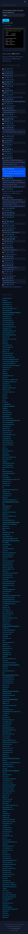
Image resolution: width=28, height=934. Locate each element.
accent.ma (5, 901)
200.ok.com (5, 703)
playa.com (5, 475)
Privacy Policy (10, 926)
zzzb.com (5, 550)
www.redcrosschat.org (8, 363)
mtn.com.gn (5, 833)
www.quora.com (7, 414)
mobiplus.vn (5, 825)
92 (12, 95)
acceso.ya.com (6, 245)
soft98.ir (4, 888)
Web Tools (7, 5)
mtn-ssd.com (6, 485)
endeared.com (6, 624)
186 (12, 119)
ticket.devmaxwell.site (8, 695)
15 (13, 169)
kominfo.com (6, 607)
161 (12, 247)
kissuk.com (17, 287)
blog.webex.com (7, 412)
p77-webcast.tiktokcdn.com (10, 805)
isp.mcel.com (6, 717)
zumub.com (5, 410)
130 (13, 208)
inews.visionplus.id (7, 614)
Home (2, 5)
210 (10, 221)
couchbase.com (6, 829)
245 (12, 252)
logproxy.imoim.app (8, 162)
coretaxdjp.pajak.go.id (8, 589)
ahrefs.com (5, 754)
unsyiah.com (6, 817)
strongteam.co (6, 813)
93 (12, 99)
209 (11, 212)
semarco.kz (5, 685)
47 (12, 260)
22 (12, 178)
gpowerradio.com (7, 471)
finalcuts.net (5, 337)
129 (12, 127)
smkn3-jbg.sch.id (7, 536)
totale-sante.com (7, 744)
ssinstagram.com (7, 823)
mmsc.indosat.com (7, 683)
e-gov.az (4, 394)
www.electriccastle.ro (8, 882)
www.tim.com (6, 746)
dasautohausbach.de (8, 583)
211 (10, 225)
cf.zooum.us (5, 915)
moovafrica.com (6, 866)
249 (11, 239)
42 (12, 243)
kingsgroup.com (6, 302)
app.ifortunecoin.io (7, 451)
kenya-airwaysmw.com (9, 116)
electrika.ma (5, 697)
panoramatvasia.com (8, 734)
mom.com (5, 669)
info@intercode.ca (16, 928)
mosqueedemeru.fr (8, 112)
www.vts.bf (5, 890)
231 (8, 243)
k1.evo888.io (5, 542)
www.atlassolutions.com (9, 864)
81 (12, 90)
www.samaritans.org (8, 671)
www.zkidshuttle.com (8, 520)
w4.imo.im (18, 56)
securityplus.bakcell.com (9, 381)
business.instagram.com (9, 516)
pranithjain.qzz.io (7, 722)
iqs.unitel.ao (5, 384)
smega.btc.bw (6, 508)
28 (10, 114)
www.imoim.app (7, 164)
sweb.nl (4, 371)
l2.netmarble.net (7, 781)
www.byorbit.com (7, 575)
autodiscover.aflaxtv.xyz (9, 512)
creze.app (5, 546)
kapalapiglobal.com (7, 728)
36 (10, 243)
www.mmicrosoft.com (8, 819)
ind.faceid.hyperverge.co (9, 662)
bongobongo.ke (6, 693)
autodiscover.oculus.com (9, 339)
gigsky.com (5, 797)
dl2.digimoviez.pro (7, 565)
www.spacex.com (7, 306)
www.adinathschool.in (8, 599)
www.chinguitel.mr (7, 465)
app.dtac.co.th (6, 616)
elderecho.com (6, 273)
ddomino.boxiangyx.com (9, 457)
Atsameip (13, 5)
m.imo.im (11, 56)
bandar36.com (6, 726)
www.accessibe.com (8, 679)
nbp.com (4, 396)
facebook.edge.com (8, 324)
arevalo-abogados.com (9, 267)
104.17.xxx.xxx (6, 646)
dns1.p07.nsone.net (7, 353)
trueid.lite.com (6, 610)
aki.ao (4, 400)
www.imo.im (6, 61)
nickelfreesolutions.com (9, 331)
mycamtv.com (6, 483)
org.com (4, 838)
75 (12, 73)
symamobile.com (7, 345)
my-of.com (5, 88)
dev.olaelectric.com (7, 467)
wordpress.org (6, 880)
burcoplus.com (6, 75)
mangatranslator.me (8, 677)
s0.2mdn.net (5, 701)
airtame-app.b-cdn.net (8, 821)
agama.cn (5, 689)
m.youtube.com (6, 432)
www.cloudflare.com (8, 569)
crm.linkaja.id (6, 477)
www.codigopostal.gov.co (9, 842)
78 (12, 123)
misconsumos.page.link (9, 785)
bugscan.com (6, 815)
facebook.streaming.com (9, 886)
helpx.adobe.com (7, 807)
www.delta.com (6, 316)
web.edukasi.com (7, 648)
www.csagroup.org (7, 709)
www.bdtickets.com (8, 681)
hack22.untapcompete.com (10, 909)
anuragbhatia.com (7, 899)
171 (13, 217)
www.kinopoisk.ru (7, 907)
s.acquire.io (5, 605)
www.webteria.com (8, 125)
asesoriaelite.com (7, 269)
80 (12, 86)
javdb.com (5, 343)
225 (13, 136)
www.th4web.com (7, 563)
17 (12, 230)
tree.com (4, 559)
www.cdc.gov (6, 349)
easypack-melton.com (9, 236)
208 (11, 208)
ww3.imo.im (6, 58)
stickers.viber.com (7, 862)
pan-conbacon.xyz (7, 612)
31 (12, 189)
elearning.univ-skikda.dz (9, 884)
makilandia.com (7, 241)
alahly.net (5, 373)
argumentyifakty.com (8, 228)
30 (12, 114)
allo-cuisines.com (7, 79)
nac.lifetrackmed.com (8, 791)
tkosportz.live (6, 534)
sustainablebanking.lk (8, 473)
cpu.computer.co (7, 893)
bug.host (4, 300)
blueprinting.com (7, 298)
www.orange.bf (6, 544)
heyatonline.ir (6, 455)
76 (12, 77)
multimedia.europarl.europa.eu (11, 365)
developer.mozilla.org (8, 357)
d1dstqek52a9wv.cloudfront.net (11, 711)
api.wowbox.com (7, 793)
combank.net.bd (7, 827)
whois (9, 25)
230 (8, 234)
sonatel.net (5, 628)
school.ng (5, 660)
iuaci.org (19, 97)
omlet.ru (4, 223)
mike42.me (5, 644)
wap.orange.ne (6, 436)
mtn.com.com (6, 736)
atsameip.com (6, 854)
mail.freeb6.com (7, 304)
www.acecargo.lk (7, 831)
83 (5, 68)
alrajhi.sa (4, 341)
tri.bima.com (5, 622)
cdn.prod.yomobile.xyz (8, 868)
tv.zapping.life (6, 404)
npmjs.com (5, 453)
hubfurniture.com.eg (8, 585)
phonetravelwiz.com (8, 333)
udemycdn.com (6, 386)
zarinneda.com (6, 426)
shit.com (4, 772)
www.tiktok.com (6, 493)
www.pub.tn (5, 803)
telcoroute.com (6, 876)
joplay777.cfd (6, 428)
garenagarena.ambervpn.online (11, 595)
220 (13, 239)
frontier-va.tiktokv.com (8, 434)
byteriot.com (6, 232)
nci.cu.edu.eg (6, 738)
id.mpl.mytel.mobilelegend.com (11, 420)
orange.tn (5, 844)
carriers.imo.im (6, 156)
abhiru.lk (4, 587)
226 (11, 234)
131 (10, 256)
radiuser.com (6, 795)
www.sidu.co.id (6, 638)
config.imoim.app (15, 160)
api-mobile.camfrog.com (9, 895)
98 (10, 158)
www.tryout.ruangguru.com (10, 361)
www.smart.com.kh (7, 445)
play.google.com (7, 506)
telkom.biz (5, 913)
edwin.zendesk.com (8, 642)
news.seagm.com (7, 310)
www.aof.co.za (6, 481)
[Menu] (25, 1)
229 (8, 68)
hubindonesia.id (6, 591)
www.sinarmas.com (8, 632)
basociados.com (7, 280)
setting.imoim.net (18, 166)
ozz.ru (4, 219)
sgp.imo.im (5, 142)
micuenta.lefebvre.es (8, 276)
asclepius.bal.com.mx (8, 874)
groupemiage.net (7, 101)
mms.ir (4, 530)
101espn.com (6, 491)
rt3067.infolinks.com (8, 809)
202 (13, 225)
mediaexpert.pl (6, 652)
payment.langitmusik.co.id (9, 618)
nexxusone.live (6, 840)
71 (10, 119)
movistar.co (5, 510)
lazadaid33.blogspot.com (9, 500)
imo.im (5, 25)
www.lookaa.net (7, 71)
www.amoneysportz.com (9, 705)
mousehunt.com (6, 872)
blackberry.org (6, 870)
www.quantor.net (7, 258)
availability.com (6, 654)
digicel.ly (4, 656)
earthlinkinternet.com (8, 463)
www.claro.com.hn (7, 783)
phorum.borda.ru (7, 215)
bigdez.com (5, 84)
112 (12, 108)
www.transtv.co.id (7, 748)
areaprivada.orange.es (9, 250)
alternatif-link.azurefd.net (9, 524)
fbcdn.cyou (5, 911)
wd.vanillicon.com (7, 764)
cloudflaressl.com (7, 752)
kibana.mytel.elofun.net (9, 730)
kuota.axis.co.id (6, 634)
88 (10, 140)
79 (12, 82)
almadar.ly (5, 402)
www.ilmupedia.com (8, 548)
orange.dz (5, 636)
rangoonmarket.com (8, 555)
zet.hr (4, 640)
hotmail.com (5, 369)
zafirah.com (5, 650)
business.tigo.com (7, 430)
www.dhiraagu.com (7, 443)
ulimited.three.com (7, 835)
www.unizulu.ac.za (7, 850)
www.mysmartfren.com (9, 581)
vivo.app (4, 768)
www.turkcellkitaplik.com (9, 860)
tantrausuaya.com (7, 355)
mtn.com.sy (5, 593)
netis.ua (4, 760)
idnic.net (4, 377)
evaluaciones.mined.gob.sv (10, 742)
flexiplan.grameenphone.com (10, 359)
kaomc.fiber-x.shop (7, 789)
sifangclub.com (6, 732)
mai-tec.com (21, 132)
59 (12, 278)
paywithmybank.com (8, 846)
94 (12, 103)
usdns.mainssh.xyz (7, 577)
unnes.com (5, 776)
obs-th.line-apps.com (8, 392)
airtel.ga (4, 461)
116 (13, 284)
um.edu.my (5, 707)
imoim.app (5, 160)
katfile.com (5, 514)
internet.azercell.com (8, 719)
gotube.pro (5, 905)
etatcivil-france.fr (7, 138)
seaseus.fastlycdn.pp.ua (9, 897)
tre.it (3, 469)
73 (10, 123)
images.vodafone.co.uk (9, 740)
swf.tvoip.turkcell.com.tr (9, 327)
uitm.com (5, 878)
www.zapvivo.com (7, 440)
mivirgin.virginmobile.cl (8, 630)
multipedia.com (6, 438)
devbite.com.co (6, 620)
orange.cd (5, 715)
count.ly (4, 811)
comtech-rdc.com (7, 799)
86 (10, 136)
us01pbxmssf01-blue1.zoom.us (11, 601)
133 (10, 284)
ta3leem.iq (5, 571)
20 (13, 221)
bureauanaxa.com (7, 263)
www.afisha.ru (6, 210)
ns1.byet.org (5, 713)
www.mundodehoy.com (9, 658)
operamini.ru (5, 687)
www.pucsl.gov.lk (7, 750)
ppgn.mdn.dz (6, 528)
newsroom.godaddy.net (9, 552)
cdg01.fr (4, 92)
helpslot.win (5, 756)
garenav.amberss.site (8, 597)
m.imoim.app (20, 162)
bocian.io (5, 852)
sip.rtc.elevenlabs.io (8, 422)
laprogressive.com (7, 903)
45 (12, 256)
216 (10, 230)
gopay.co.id (5, 351)
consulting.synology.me (9, 778)
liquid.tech (5, 917)
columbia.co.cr (6, 495)
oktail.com (15, 232)
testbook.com (6, 390)
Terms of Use (18, 926)
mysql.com (5, 579)
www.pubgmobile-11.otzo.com (10, 479)
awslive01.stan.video (8, 532)
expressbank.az (6, 774)
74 (12, 68)
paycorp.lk (5, 518)
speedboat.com (6, 329)
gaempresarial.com (8, 282)
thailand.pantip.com (8, 314)
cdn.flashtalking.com (8, 424)
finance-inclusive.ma (8, 561)
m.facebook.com (7, 848)
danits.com (5, 121)
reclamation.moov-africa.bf (10, 573)
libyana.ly (5, 497)
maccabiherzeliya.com (9, 132)
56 (12, 271)
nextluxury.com (6, 367)
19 (10, 68)
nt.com (4, 447)
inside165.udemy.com (8, 787)
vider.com (5, 667)
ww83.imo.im (15, 58)
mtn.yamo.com (6, 856)
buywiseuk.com (7, 287)
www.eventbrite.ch (7, 557)
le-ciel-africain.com (8, 106)
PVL (17, 930)
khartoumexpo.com (7, 347)
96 (10, 149)
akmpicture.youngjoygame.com (11, 762)
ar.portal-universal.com (9, 388)
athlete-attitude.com (8, 97)
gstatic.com (5, 526)
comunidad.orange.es (9, 254)
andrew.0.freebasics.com (9, 308)
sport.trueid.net (6, 801)
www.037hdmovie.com (8, 603)
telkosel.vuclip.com (7, 567)
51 (12, 197)
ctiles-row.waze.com (8, 766)
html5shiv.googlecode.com (10, 538)
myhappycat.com (7, 318)
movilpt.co (5, 398)
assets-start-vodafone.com (10, 379)
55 (12, 265)
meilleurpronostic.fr (8, 110)
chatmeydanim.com (7, 375)
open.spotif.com (6, 724)
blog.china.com (6, 459)
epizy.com (5, 449)
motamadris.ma (6, 858)
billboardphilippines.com (9, 335)
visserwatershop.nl (7, 320)
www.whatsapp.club (8, 322)
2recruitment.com (7, 130)
